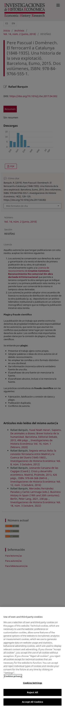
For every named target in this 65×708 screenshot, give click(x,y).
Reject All (32, 692)
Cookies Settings (32, 682)
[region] (32, 657)
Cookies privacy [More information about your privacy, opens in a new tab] (13, 676)
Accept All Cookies (32, 701)
